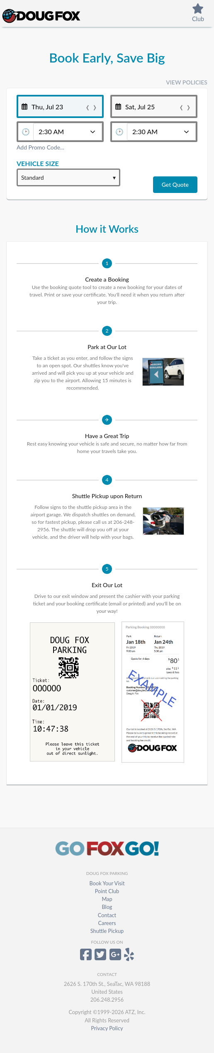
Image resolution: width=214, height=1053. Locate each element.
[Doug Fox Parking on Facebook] (85, 957)
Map (107, 899)
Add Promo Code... (40, 147)
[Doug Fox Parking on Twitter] (100, 957)
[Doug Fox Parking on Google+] (115, 957)
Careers (107, 923)
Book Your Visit (106, 883)
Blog (107, 907)
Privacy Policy (107, 1028)
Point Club (107, 891)
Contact (107, 915)
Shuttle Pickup (107, 931)
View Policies (186, 82)
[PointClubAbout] (198, 14)
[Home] (53, 15)
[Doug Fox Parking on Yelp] (129, 957)
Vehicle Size (38, 163)
